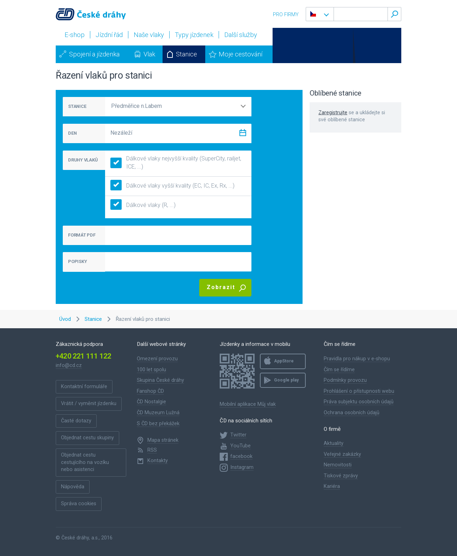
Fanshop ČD (150, 391)
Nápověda (72, 487)
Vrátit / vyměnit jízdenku (88, 404)
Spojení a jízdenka (94, 54)
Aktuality (333, 443)
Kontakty (157, 461)
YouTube (240, 446)
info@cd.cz (69, 365)
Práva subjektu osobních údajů (359, 402)
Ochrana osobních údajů (351, 413)
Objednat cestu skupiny (87, 438)
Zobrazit (221, 287)
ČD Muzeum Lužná (158, 413)
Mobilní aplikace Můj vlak (248, 404)
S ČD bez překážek (158, 424)
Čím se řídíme (339, 370)
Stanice (186, 54)
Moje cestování (240, 54)
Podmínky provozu (345, 380)
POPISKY (77, 261)
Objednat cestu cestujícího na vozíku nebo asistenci (85, 462)
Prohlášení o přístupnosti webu (359, 391)
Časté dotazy (76, 421)
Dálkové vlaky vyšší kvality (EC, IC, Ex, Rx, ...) (172, 186)
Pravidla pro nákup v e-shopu (357, 359)
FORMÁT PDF (82, 235)
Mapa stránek (162, 440)
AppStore (284, 361)
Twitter (238, 435)
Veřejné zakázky (342, 454)
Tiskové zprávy (341, 476)
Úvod (65, 319)
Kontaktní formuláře (84, 387)
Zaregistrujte (332, 113)
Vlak (149, 54)
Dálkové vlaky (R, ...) (143, 205)
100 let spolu (151, 370)
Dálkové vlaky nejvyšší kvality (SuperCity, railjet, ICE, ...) (175, 162)
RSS (152, 450)
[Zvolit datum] (242, 134)
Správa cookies (78, 504)
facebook (241, 456)
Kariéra (332, 486)
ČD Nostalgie (151, 402)
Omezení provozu (157, 359)
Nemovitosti (338, 465)
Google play (286, 380)
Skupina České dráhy (160, 380)
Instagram (242, 467)
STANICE (77, 106)
